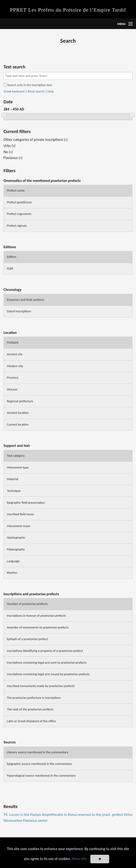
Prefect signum (17, 226)
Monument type (18, 467)
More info (79, 858)
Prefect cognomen (19, 214)
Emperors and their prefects (25, 300)
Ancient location (17, 413)
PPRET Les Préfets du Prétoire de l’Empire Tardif (68, 10)
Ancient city (15, 354)
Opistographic (16, 538)
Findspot (12, 342)
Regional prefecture (20, 401)
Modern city (15, 366)
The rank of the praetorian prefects (30, 709)
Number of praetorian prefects (27, 604)
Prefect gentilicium (19, 202)
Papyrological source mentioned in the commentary (41, 776)
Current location (17, 425)
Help (51, 91)
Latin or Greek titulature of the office (31, 721)
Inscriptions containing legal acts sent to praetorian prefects (46, 663)
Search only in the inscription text (28, 85)
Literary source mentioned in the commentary (37, 752)
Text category (15, 456)
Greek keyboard (14, 91)
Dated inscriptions (19, 311)
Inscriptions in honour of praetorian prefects (36, 616)
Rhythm (12, 573)
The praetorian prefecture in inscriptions (34, 698)
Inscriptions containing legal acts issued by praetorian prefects (48, 674)
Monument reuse (18, 526)
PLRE (10, 269)
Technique (13, 491)
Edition (11, 257)
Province (12, 378)
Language (13, 561)
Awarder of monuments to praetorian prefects (37, 627)
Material (12, 479)
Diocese (12, 389)
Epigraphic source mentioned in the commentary (39, 764)
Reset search (36, 91)
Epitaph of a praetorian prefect (27, 639)
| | (29, 91)
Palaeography (16, 549)
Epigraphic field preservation (26, 503)
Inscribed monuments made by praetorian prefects (41, 686)
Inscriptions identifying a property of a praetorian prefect (45, 651)
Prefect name (16, 191)
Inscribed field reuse (20, 514)
